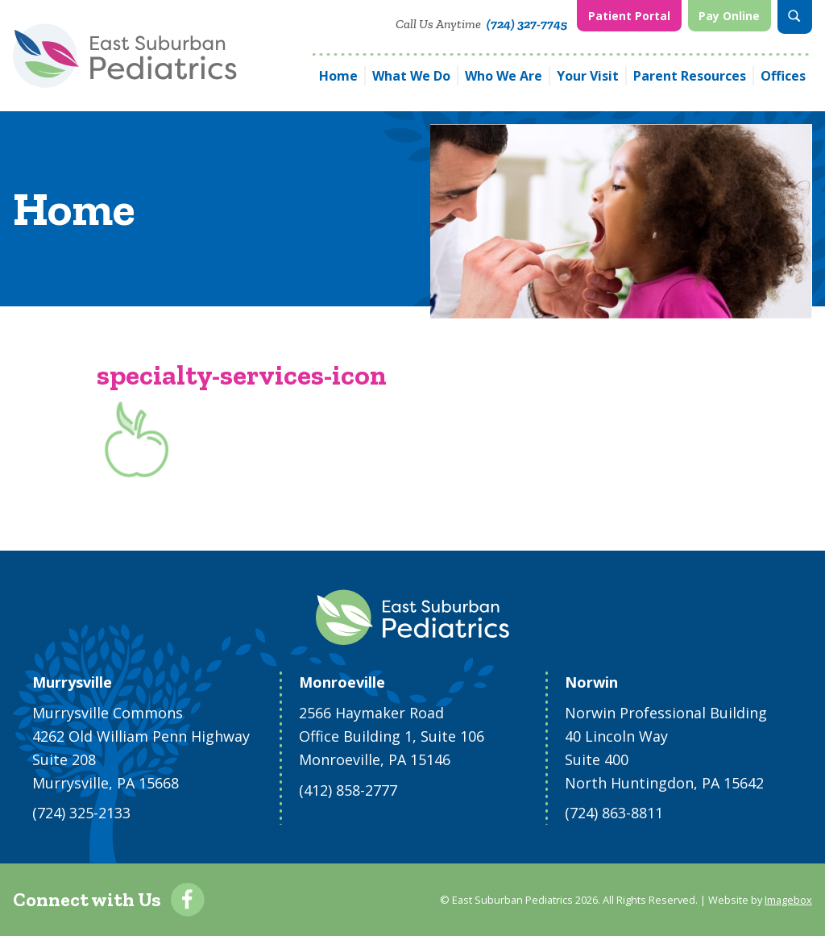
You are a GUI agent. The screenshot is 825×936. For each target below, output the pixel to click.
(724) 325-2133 (81, 812)
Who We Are (503, 76)
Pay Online (729, 15)
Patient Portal (629, 15)
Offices (783, 76)
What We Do (411, 76)
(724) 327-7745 (527, 23)
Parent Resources (689, 76)
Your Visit (588, 76)
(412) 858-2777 (348, 790)
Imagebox (788, 899)
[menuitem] (629, 17)
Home (338, 76)
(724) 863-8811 (614, 812)
